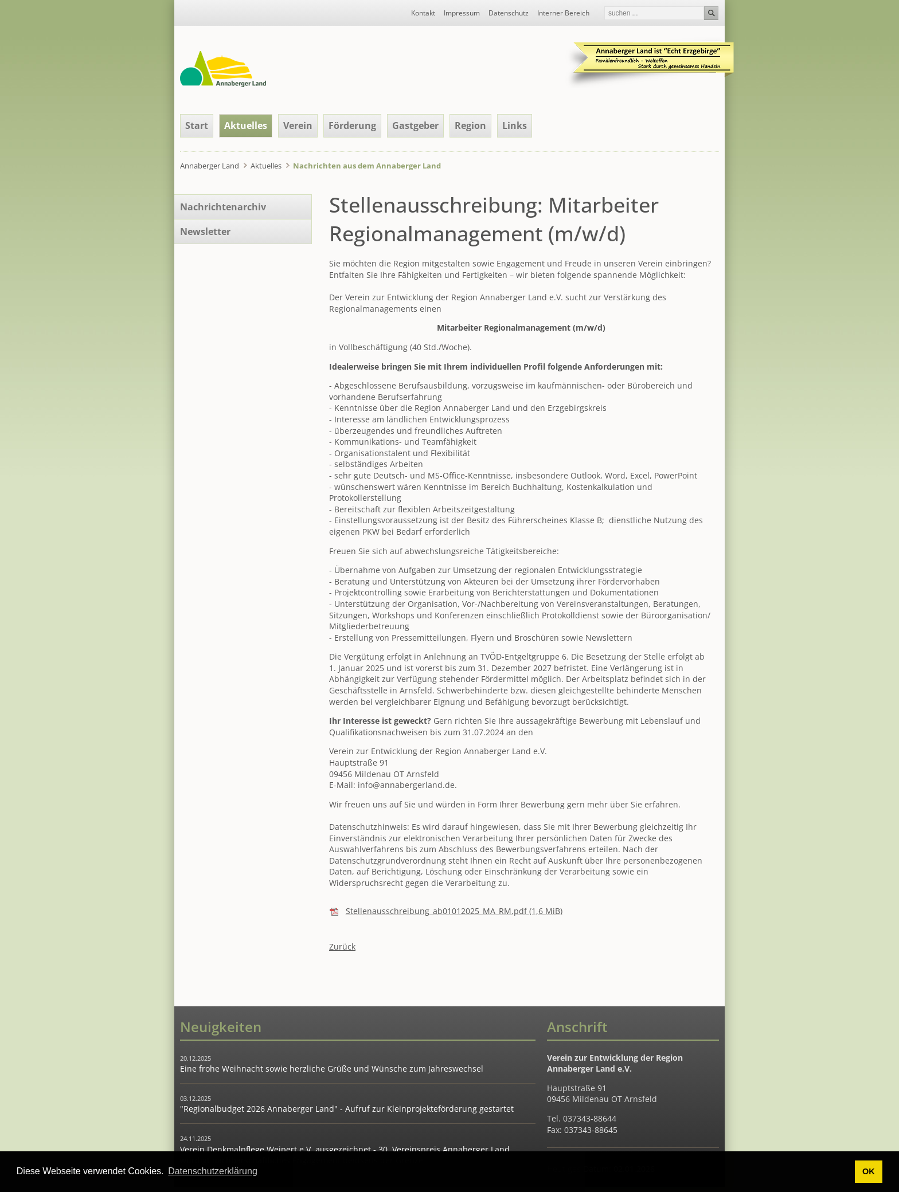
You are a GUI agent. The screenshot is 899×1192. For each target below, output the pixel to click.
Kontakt (423, 13)
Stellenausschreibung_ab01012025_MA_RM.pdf (454, 910)
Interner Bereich (563, 13)
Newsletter (205, 231)
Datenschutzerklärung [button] (212, 1171)
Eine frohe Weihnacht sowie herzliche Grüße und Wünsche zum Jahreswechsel (331, 1068)
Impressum (462, 13)
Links (514, 125)
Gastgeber (415, 125)
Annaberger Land (209, 165)
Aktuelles (245, 125)
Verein (297, 125)
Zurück (342, 946)
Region (470, 125)
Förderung (352, 125)
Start (196, 125)
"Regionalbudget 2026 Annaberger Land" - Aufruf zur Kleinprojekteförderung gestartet (347, 1108)
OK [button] (868, 1171)
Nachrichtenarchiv (223, 207)
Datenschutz (508, 13)
